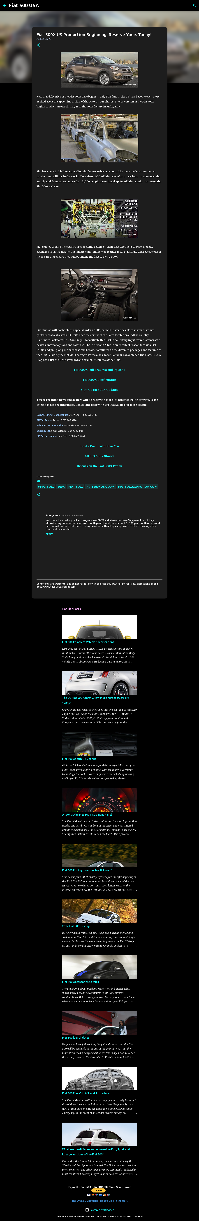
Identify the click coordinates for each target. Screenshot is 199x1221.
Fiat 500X (75, 486)
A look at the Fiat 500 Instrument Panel (87, 814)
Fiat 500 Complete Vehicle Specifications (88, 642)
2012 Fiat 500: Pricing (76, 926)
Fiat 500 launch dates (75, 1037)
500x (61, 486)
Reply (49, 534)
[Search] (43, 5)
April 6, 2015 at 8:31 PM (72, 515)
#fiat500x (46, 486)
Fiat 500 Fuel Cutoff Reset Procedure (85, 1093)
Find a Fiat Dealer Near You (99, 446)
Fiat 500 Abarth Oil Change (79, 758)
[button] (38, 45)
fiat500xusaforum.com (137, 486)
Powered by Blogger (99, 1209)
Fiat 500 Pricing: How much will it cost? (87, 870)
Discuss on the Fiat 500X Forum (99, 466)
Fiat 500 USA (24, 5)
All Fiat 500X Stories (99, 456)
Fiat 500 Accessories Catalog (80, 981)
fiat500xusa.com (100, 486)
